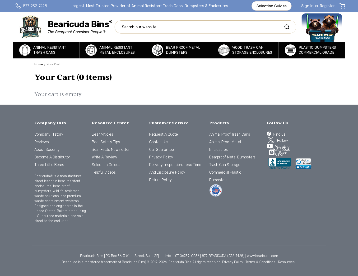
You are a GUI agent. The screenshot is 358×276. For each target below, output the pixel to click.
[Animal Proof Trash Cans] (46, 50)
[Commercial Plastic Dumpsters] (312, 50)
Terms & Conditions (260, 262)
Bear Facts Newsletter (111, 149)
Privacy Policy (161, 157)
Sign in (307, 6)
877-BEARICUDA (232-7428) (223, 256)
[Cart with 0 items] (342, 6)
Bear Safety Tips (106, 142)
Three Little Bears (49, 164)
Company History (48, 134)
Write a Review (104, 157)
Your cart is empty (58, 94)
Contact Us (158, 142)
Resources (286, 262)
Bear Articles (102, 134)
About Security (47, 149)
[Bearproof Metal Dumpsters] (179, 50)
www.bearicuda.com (262, 256)
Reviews (41, 142)
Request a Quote (163, 134)
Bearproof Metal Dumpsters (232, 157)
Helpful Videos (104, 172)
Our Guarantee (161, 149)
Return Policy (160, 180)
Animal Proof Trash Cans (229, 134)
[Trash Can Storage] (245, 50)
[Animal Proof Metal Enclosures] (112, 50)
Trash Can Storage (224, 164)
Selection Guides (271, 6)
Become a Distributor (52, 157)
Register (327, 6)
